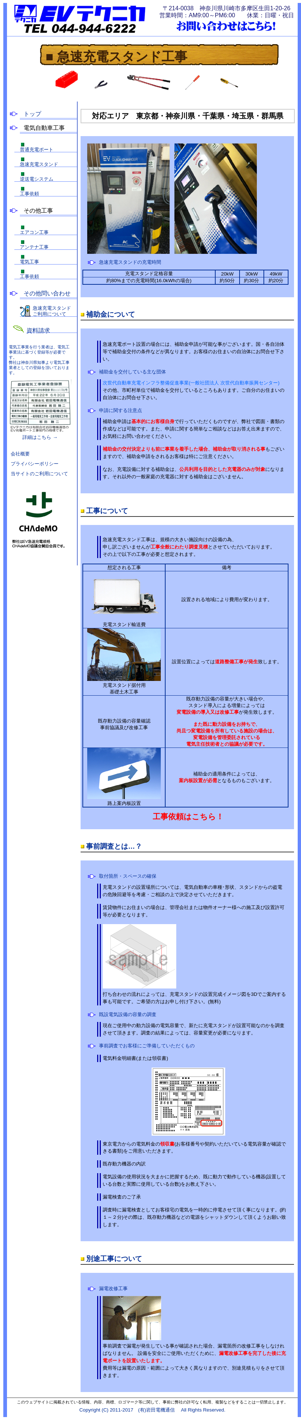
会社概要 (20, 453)
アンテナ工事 (34, 247)
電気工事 (29, 261)
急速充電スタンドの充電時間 (130, 262)
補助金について (110, 314)
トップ (32, 114)
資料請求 (38, 331)
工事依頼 (29, 193)
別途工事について (114, 1259)
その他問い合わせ (47, 294)
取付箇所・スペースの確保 (127, 876)
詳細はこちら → (40, 409)
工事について (107, 511)
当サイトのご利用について (39, 473)
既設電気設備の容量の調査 (127, 1014)
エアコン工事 (34, 232)
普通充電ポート (36, 149)
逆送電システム (36, 179)
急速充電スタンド (39, 164)
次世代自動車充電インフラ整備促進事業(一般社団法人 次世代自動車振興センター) (191, 383)
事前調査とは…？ (114, 846)
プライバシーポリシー (35, 463)
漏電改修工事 (113, 1288)
